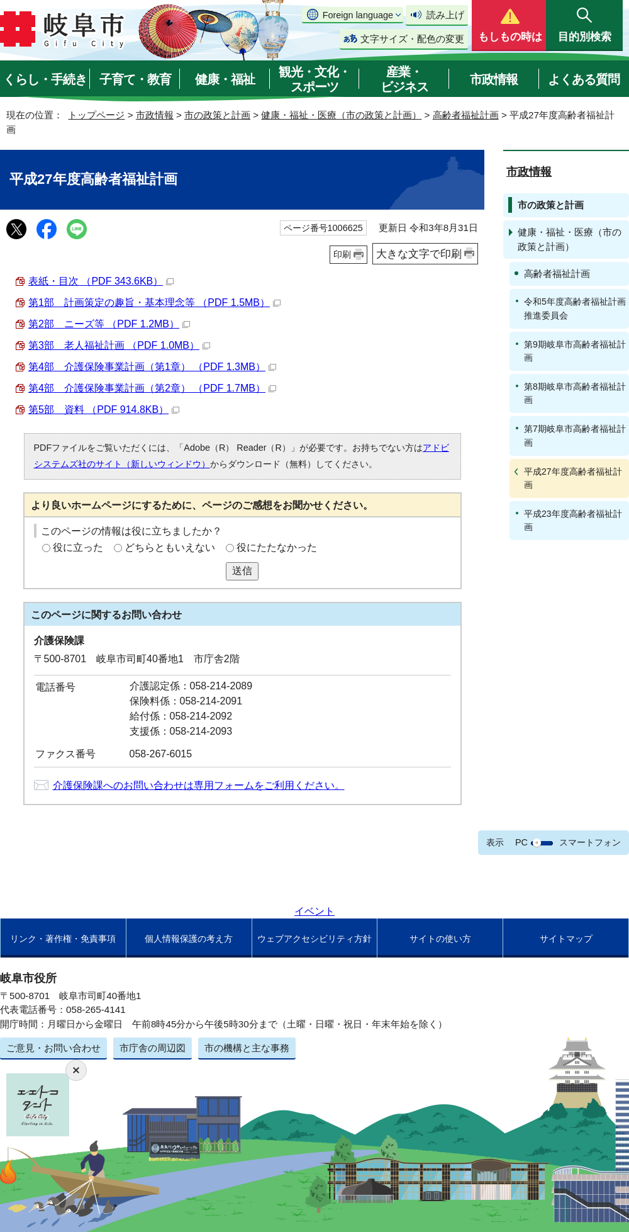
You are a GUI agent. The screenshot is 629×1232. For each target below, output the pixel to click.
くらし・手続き (45, 79)
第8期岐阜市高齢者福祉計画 (575, 393)
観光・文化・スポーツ (314, 79)
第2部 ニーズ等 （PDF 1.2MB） (109, 324)
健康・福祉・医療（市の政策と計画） (341, 115)
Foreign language (358, 15)
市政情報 (494, 79)
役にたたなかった (277, 547)
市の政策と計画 (217, 115)
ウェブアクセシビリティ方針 (314, 939)
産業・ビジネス (404, 79)
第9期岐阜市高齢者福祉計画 (575, 351)
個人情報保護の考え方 (189, 939)
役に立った (78, 547)
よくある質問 (584, 79)
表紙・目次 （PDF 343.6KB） (101, 281)
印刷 (342, 254)
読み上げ (445, 14)
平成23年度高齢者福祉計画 (573, 520)
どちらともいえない (170, 547)
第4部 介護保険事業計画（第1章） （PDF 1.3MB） (152, 366)
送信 (242, 570)
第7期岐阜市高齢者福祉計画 (575, 435)
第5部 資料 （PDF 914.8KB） (103, 409)
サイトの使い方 (440, 939)
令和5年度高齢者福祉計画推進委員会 (575, 308)
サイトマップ (566, 939)
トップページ (96, 115)
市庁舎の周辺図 (153, 1048)
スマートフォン (590, 842)
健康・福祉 (225, 79)
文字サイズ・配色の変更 (412, 38)
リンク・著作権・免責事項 (63, 939)
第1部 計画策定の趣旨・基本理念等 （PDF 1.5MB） (154, 302)
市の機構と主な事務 (246, 1048)
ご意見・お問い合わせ (53, 1048)
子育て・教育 (135, 79)
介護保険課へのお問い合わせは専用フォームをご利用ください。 (199, 785)
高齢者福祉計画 (466, 115)
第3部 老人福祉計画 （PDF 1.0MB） (119, 345)
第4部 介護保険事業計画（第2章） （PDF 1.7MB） (152, 388)
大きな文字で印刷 (419, 253)
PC (521, 842)
